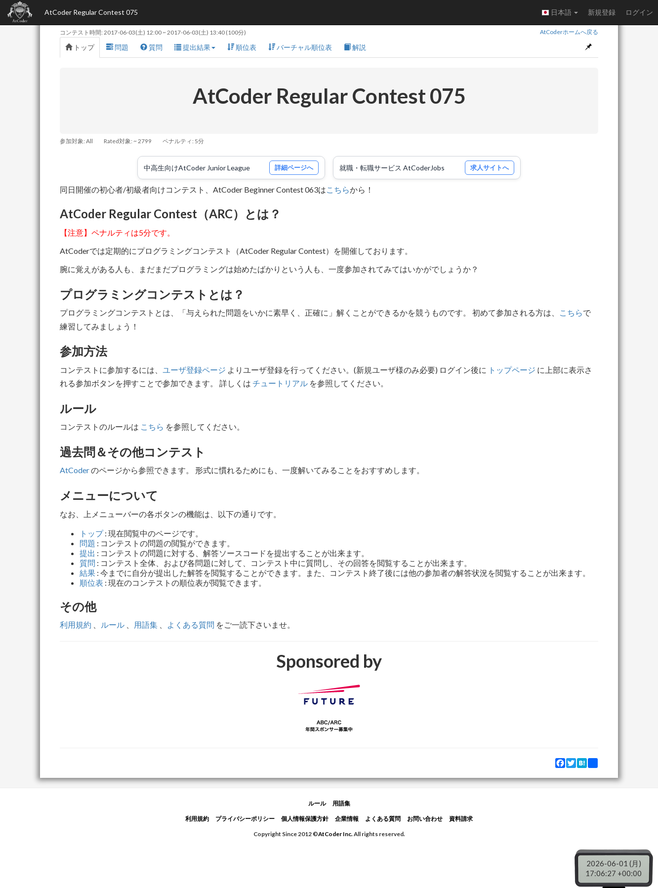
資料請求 (461, 818)
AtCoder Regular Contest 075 (91, 12)
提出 (87, 553)
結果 (87, 572)
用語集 (146, 624)
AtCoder (74, 470)
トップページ (511, 369)
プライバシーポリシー (245, 818)
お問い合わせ (425, 818)
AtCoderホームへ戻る (569, 32)
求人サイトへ (489, 167)
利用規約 (75, 624)
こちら (338, 189)
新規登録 (602, 12)
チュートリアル (280, 383)
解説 (355, 47)
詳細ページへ (294, 167)
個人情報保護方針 (305, 818)
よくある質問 (190, 624)
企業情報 (347, 818)
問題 (117, 47)
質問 (151, 47)
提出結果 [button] (194, 47)
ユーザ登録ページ (194, 369)
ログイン (639, 12)
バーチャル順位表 (300, 47)
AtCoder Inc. (335, 834)
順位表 (241, 47)
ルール (112, 624)
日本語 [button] (559, 12)
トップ (79, 47)
